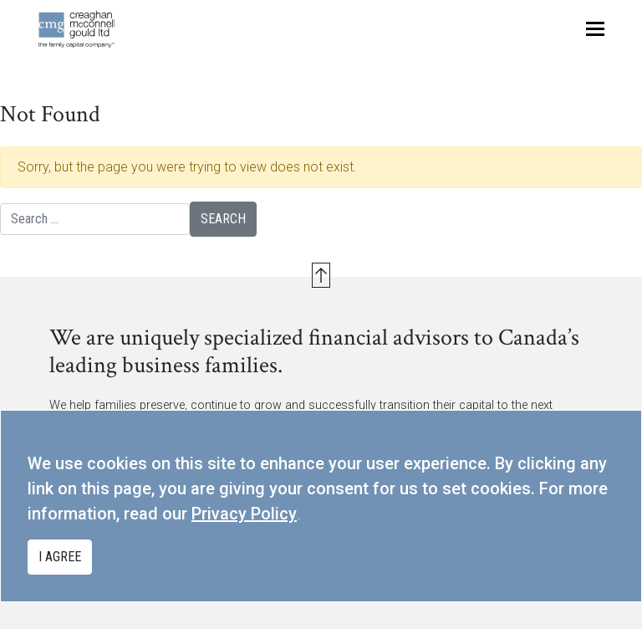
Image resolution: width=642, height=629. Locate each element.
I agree (59, 557)
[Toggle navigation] (595, 29)
